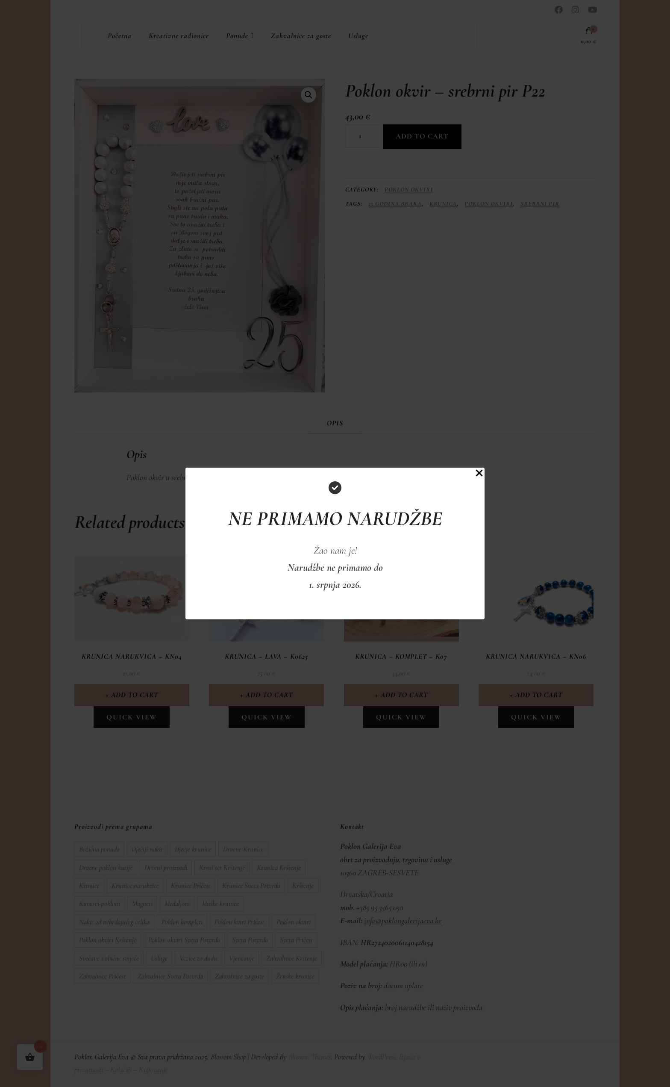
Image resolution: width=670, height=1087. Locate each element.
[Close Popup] (479, 475)
